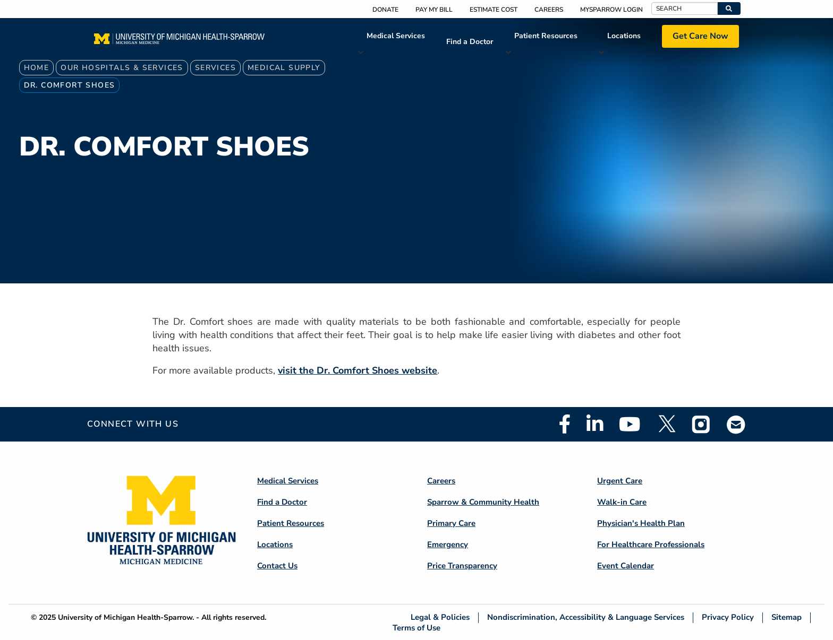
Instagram (701, 424)
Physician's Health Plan (641, 523)
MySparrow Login (611, 9)
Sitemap (786, 617)
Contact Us (277, 565)
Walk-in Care (622, 502)
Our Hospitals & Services (122, 68)
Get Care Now (700, 36)
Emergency (447, 544)
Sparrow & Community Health (483, 502)
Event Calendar (625, 565)
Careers (548, 9)
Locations (624, 36)
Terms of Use (416, 627)
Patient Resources (545, 36)
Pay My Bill (434, 9)
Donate (385, 9)
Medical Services (396, 36)
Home (36, 68)
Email (736, 424)
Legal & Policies (440, 617)
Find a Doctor (469, 42)
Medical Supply (284, 68)
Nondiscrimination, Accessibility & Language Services (585, 617)
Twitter (666, 424)
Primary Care (451, 523)
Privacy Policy (728, 617)
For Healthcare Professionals (650, 544)
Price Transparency (462, 565)
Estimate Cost (493, 9)
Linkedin (594, 424)
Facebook (565, 424)
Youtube (630, 424)
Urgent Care (619, 480)
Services (215, 68)
